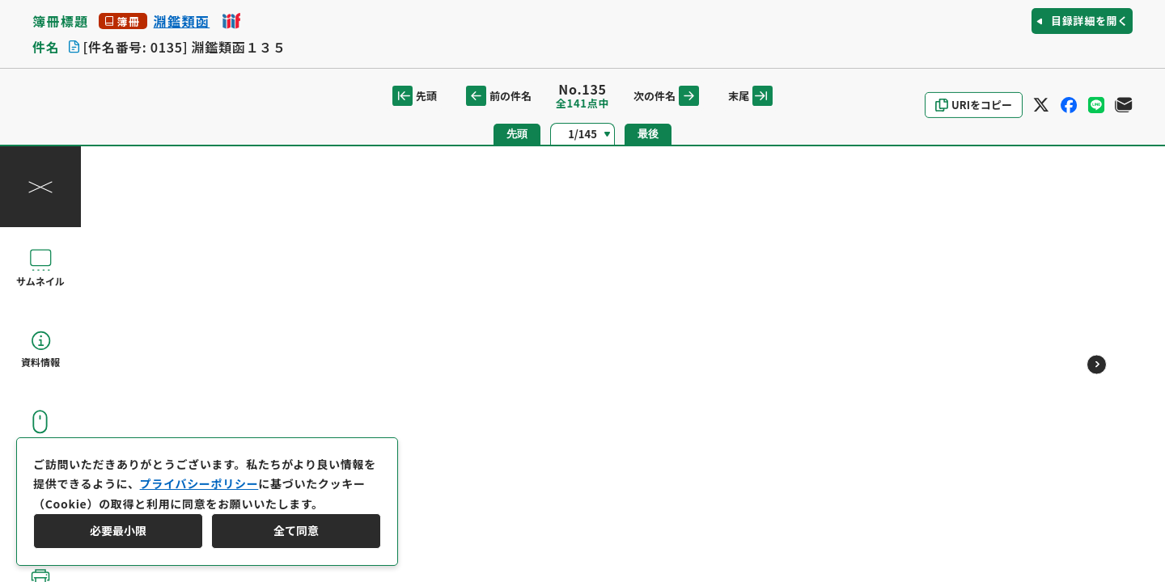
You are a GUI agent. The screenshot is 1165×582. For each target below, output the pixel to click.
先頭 (414, 96)
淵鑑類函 (182, 21)
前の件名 (499, 96)
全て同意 (296, 530)
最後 (648, 134)
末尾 (750, 96)
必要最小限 (118, 530)
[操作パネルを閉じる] (40, 186)
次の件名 (666, 96)
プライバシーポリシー (199, 483)
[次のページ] (1097, 364)
